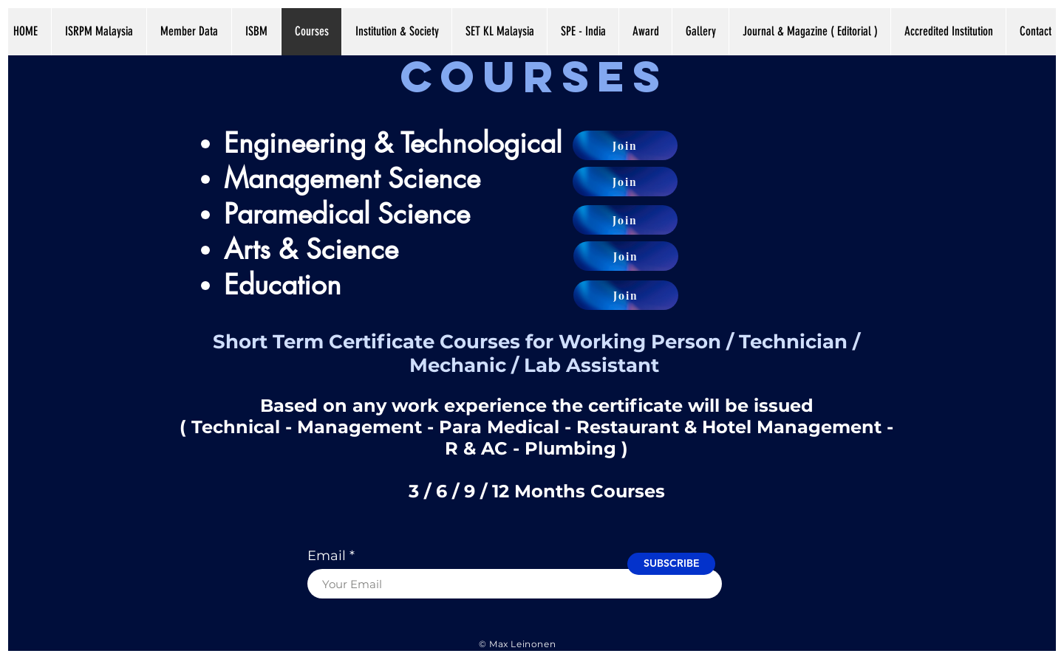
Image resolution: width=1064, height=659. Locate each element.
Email (326, 555)
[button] (700, 31)
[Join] (625, 145)
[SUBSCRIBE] (671, 564)
